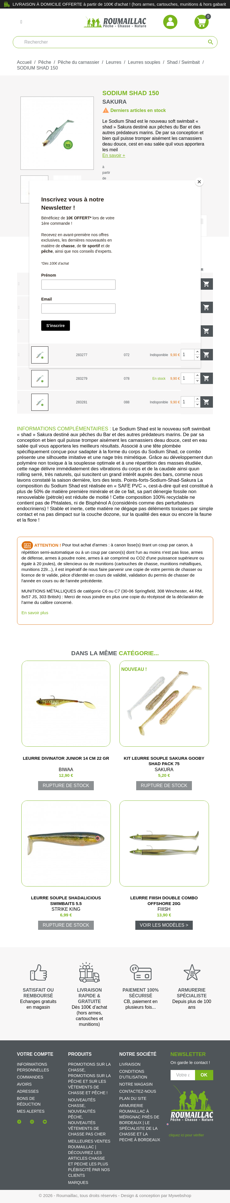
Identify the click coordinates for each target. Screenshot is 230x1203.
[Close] (199, 181)
